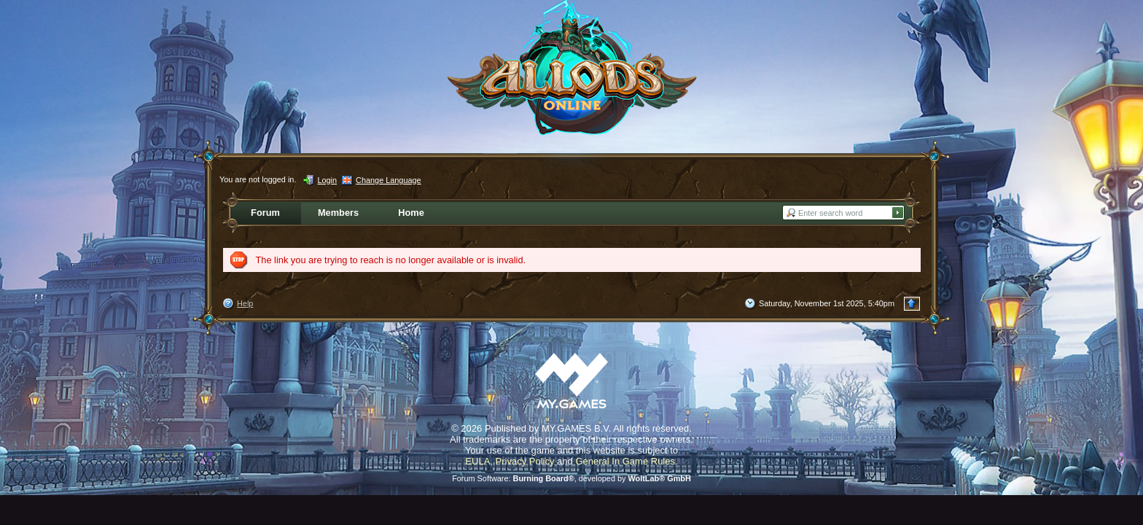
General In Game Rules (625, 461)
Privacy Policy (525, 461)
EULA (477, 461)
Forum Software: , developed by (571, 478)
